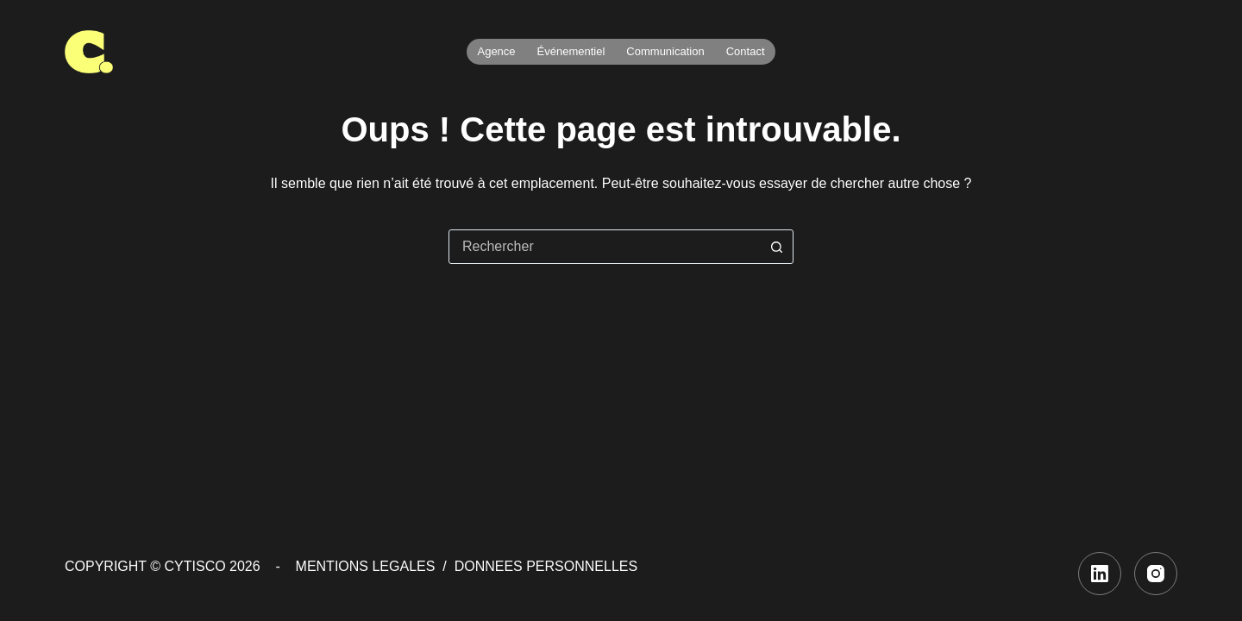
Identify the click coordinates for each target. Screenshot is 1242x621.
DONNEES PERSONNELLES (546, 566)
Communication (665, 51)
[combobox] (604, 246)
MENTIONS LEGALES (366, 566)
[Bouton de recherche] (776, 246)
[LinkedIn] (1099, 573)
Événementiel (571, 51)
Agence (496, 51)
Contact (745, 51)
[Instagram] (1155, 573)
